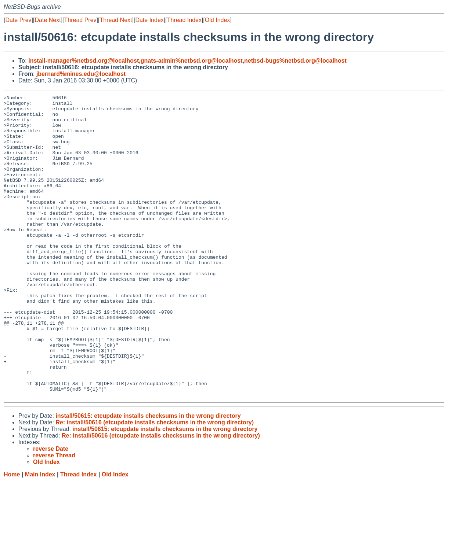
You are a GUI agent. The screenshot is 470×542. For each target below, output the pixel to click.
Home (12, 535)
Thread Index (184, 20)
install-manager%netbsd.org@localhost (83, 61)
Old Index (217, 20)
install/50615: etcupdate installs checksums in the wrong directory (148, 476)
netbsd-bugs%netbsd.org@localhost (295, 61)
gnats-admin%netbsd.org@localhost (192, 61)
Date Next (48, 20)
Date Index (149, 20)
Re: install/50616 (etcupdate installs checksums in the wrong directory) (154, 483)
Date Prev (18, 20)
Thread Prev (80, 20)
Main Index (40, 535)
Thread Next (116, 20)
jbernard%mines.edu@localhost (81, 74)
